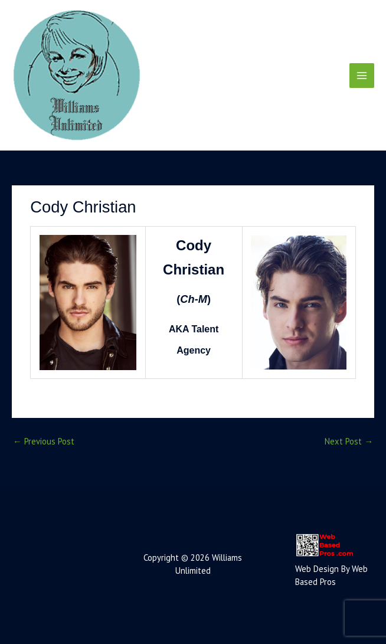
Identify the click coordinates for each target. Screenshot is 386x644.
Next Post (349, 441)
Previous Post (43, 441)
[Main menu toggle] (361, 75)
